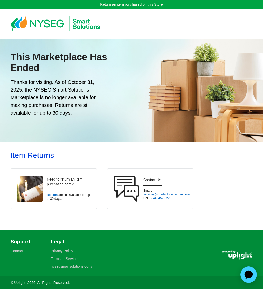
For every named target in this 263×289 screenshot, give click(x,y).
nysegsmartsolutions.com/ (71, 266)
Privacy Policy (62, 251)
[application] (248, 274)
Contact (17, 251)
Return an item (112, 4)
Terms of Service (64, 259)
